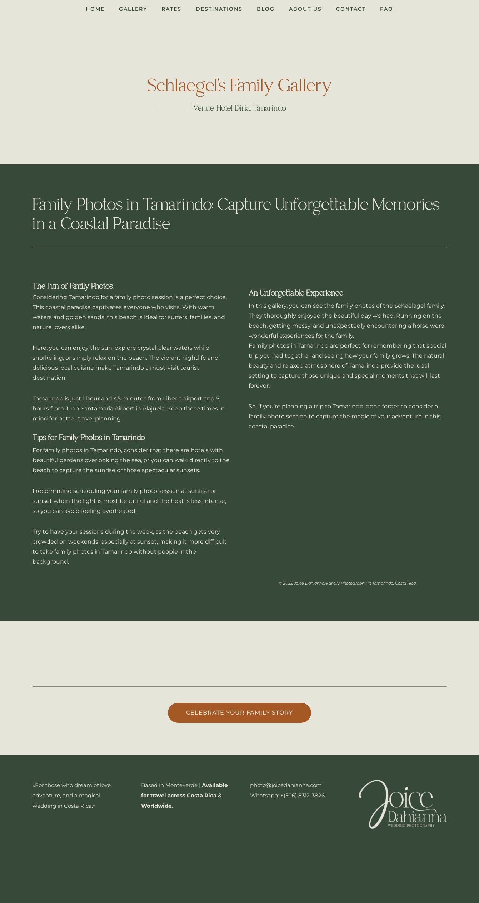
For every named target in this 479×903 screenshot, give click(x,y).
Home (95, 9)
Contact (351, 9)
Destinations (219, 9)
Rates (171, 9)
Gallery (133, 9)
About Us (305, 9)
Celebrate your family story (239, 712)
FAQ (386, 9)
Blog (266, 9)
